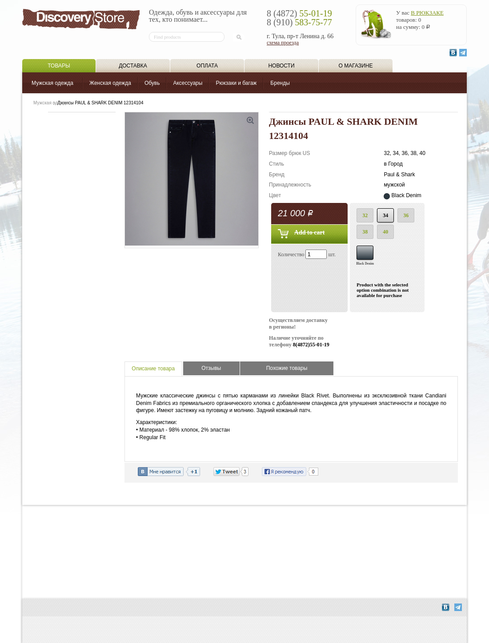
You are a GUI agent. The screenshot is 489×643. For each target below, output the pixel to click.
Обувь (152, 83)
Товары (59, 66)
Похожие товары (287, 368)
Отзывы (211, 368)
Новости (281, 66)
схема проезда (283, 43)
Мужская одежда (52, 83)
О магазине (356, 66)
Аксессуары (187, 83)
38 (365, 232)
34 (385, 215)
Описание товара (153, 368)
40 (385, 232)
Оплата (207, 66)
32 (365, 215)
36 (406, 215)
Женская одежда (110, 83)
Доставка (133, 66)
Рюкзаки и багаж (236, 83)
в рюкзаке (427, 12)
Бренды (279, 83)
